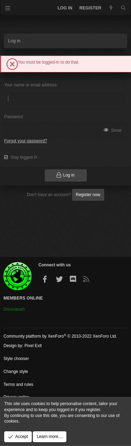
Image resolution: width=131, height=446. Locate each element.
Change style (15, 371)
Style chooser (16, 358)
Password (13, 116)
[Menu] (7, 8)
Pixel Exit (33, 345)
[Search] (123, 8)
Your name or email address (30, 84)
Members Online (23, 298)
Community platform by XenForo (60, 336)
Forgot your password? (25, 140)
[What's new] (111, 8)
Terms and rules (18, 384)
